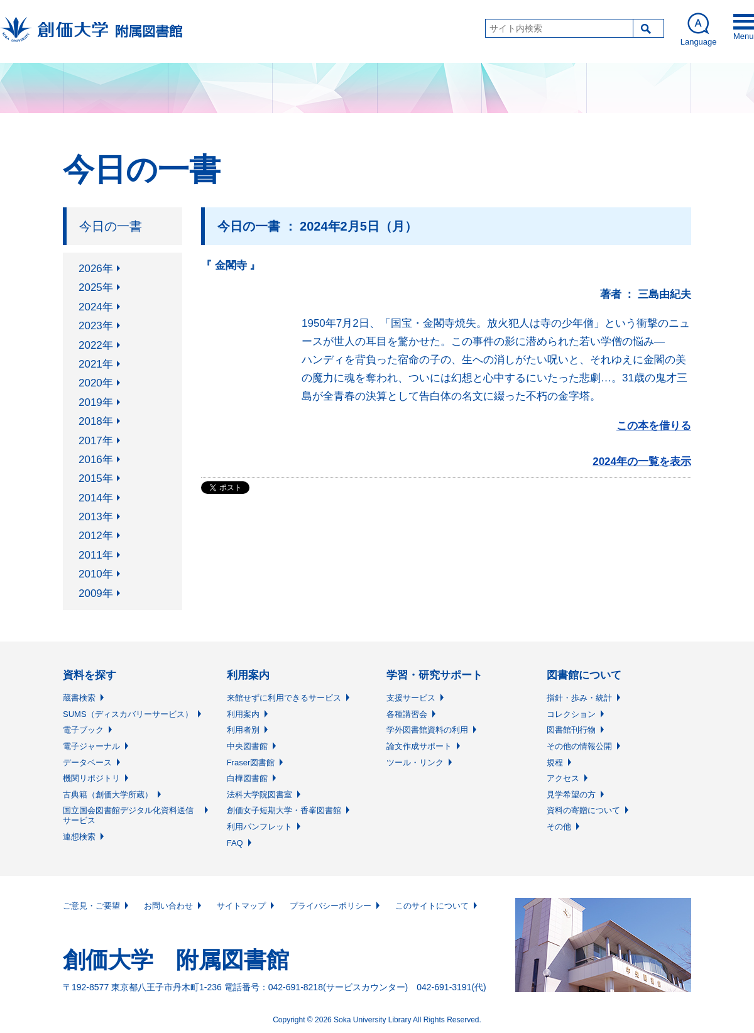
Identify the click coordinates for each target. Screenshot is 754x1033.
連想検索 (79, 836)
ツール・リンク (415, 762)
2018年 (96, 421)
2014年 (96, 498)
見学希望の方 (571, 794)
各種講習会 (406, 714)
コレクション (571, 714)
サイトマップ (241, 905)
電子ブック (83, 730)
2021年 (96, 364)
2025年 (96, 287)
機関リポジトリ (91, 778)
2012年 (96, 536)
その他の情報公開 (579, 746)
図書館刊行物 (571, 730)
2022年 (96, 345)
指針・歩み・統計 (579, 697)
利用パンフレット (259, 826)
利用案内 (243, 714)
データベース (87, 762)
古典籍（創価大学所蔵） (108, 794)
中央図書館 (247, 746)
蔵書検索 (79, 697)
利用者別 (243, 730)
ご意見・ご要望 (91, 905)
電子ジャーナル (91, 746)
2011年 (96, 555)
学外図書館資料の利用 (427, 730)
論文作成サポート (419, 746)
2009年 (96, 593)
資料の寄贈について (583, 810)
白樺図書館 (247, 778)
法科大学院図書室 (259, 794)
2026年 (96, 269)
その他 (559, 826)
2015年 (96, 478)
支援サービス (410, 697)
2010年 (96, 574)
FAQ (235, 843)
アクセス (563, 778)
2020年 (96, 383)
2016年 (96, 460)
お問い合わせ (168, 905)
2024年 (96, 307)
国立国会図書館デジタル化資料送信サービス (128, 815)
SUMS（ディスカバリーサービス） (128, 714)
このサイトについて (432, 905)
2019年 (96, 402)
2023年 (96, 326)
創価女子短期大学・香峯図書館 (284, 810)
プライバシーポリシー (330, 905)
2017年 (96, 441)
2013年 (96, 517)
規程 (555, 762)
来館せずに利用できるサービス (284, 697)
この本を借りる (653, 426)
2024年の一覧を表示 (642, 461)
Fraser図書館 (251, 762)
